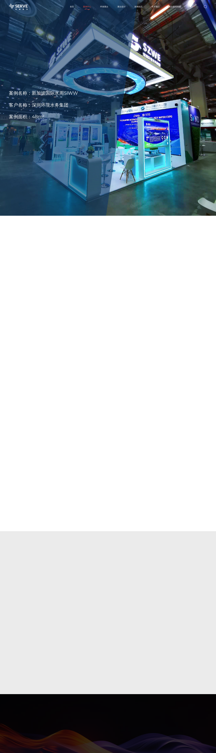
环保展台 (104, 6)
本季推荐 (138, 715)
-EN (196, 7)
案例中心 (87, 6)
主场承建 (121, 715)
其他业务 (121, 724)
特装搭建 (121, 711)
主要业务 (188, 715)
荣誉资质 (188, 720)
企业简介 (188, 711)
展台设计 (121, 6)
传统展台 (155, 711)
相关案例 (138, 720)
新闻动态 (138, 6)
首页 (72, 6)
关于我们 (155, 6)
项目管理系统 (175, 6)
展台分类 (138, 711)
